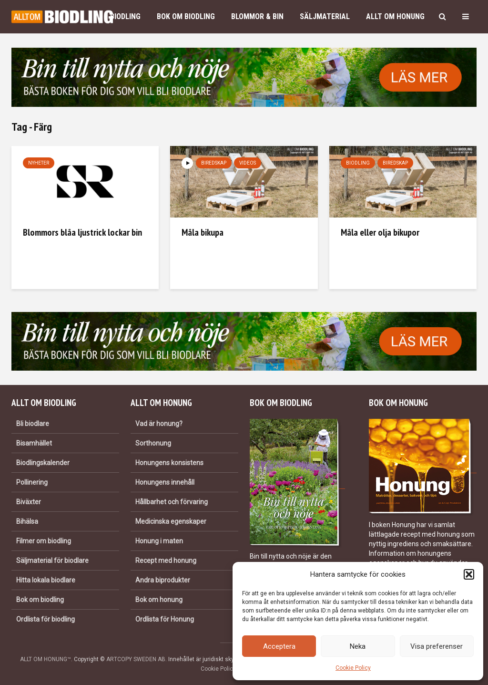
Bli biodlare (32, 423)
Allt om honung (395, 16)
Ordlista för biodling (45, 619)
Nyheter (38, 163)
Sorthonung (153, 443)
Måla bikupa (203, 232)
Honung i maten (159, 541)
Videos (247, 163)
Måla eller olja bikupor (380, 232)
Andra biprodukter (162, 580)
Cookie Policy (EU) (224, 668)
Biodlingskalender (43, 463)
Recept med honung (165, 560)
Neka (358, 646)
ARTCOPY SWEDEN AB (135, 659)
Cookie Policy (353, 667)
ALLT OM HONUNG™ (45, 659)
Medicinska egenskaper (170, 521)
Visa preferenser (436, 646)
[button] (469, 574)
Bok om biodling (186, 16)
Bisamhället (34, 443)
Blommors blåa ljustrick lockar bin (82, 232)
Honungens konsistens (169, 463)
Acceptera (279, 646)
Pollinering (32, 482)
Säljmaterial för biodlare (52, 560)
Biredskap (213, 163)
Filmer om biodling (43, 541)
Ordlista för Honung (164, 619)
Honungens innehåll (164, 482)
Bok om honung (159, 599)
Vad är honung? (159, 423)
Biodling (125, 16)
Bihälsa (27, 521)
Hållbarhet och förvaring (171, 502)
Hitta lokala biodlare (45, 580)
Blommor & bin (257, 16)
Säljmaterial (325, 16)
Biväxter (28, 502)
